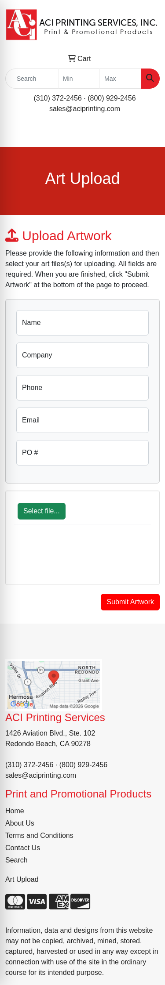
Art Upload (22, 879)
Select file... (41, 511)
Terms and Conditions (39, 835)
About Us (19, 823)
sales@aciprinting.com (84, 108)
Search (16, 860)
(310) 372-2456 (57, 98)
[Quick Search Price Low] (79, 79)
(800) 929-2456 (112, 98)
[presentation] (81, 559)
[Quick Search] (32, 79)
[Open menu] (147, 134)
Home (14, 811)
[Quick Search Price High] (120, 79)
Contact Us (22, 848)
